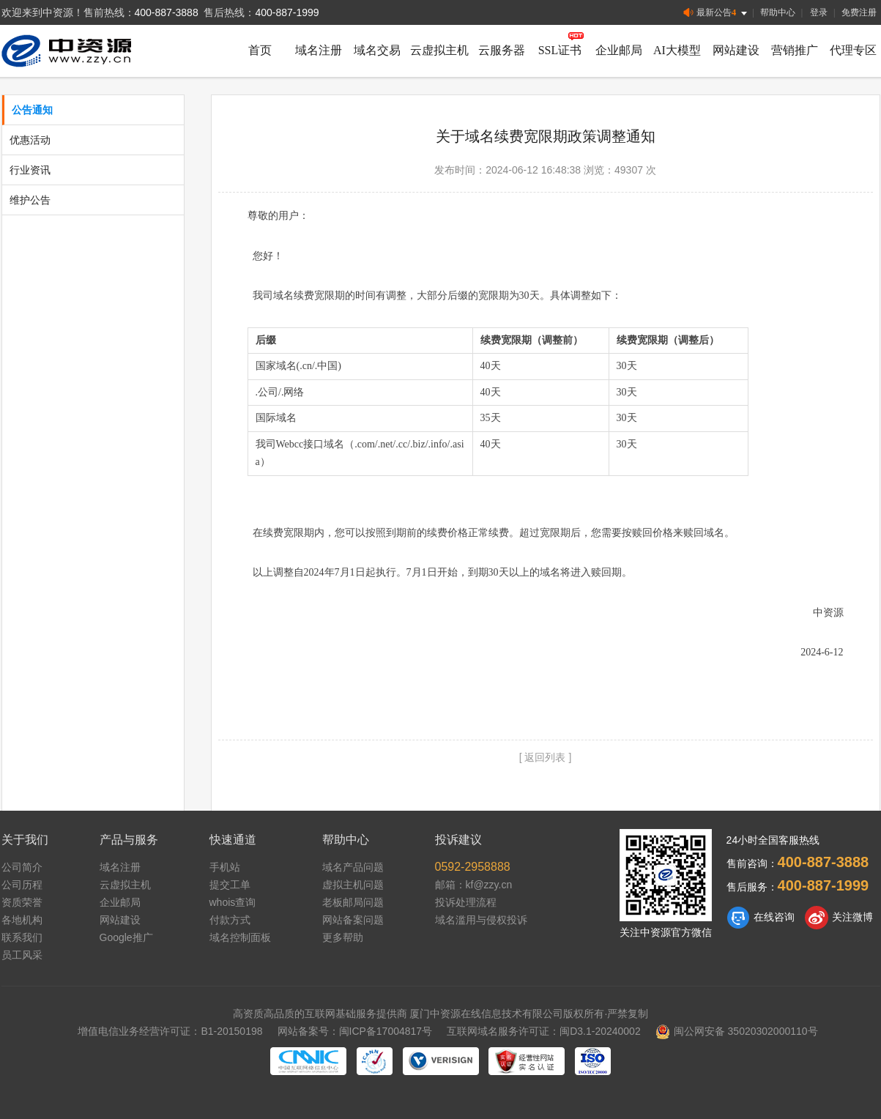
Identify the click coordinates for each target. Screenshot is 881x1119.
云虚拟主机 (439, 50)
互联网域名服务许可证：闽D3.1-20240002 (544, 1031)
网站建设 (736, 50)
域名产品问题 (353, 867)
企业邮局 (618, 50)
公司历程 (21, 885)
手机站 (224, 867)
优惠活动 (30, 140)
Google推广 (126, 937)
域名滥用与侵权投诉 (481, 920)
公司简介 (21, 867)
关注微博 (839, 917)
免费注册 (859, 12)
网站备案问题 (353, 920)
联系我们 (21, 937)
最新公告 (717, 13)
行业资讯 (30, 170)
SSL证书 (560, 50)
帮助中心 (777, 12)
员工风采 (21, 955)
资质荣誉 (21, 902)
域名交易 (377, 50)
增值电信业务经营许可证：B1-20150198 (170, 1031)
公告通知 (32, 110)
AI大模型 (677, 50)
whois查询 (232, 902)
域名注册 (318, 50)
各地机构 (21, 920)
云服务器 (501, 50)
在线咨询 (760, 917)
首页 (260, 50)
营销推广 (794, 50)
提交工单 (229, 885)
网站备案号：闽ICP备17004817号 (355, 1031)
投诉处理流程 (466, 902)
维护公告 (30, 200)
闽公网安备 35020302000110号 (736, 1031)
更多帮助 (342, 937)
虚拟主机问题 (353, 885)
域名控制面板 (240, 937)
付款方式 (229, 920)
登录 (819, 12)
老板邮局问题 (353, 902)
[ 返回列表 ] (545, 757)
